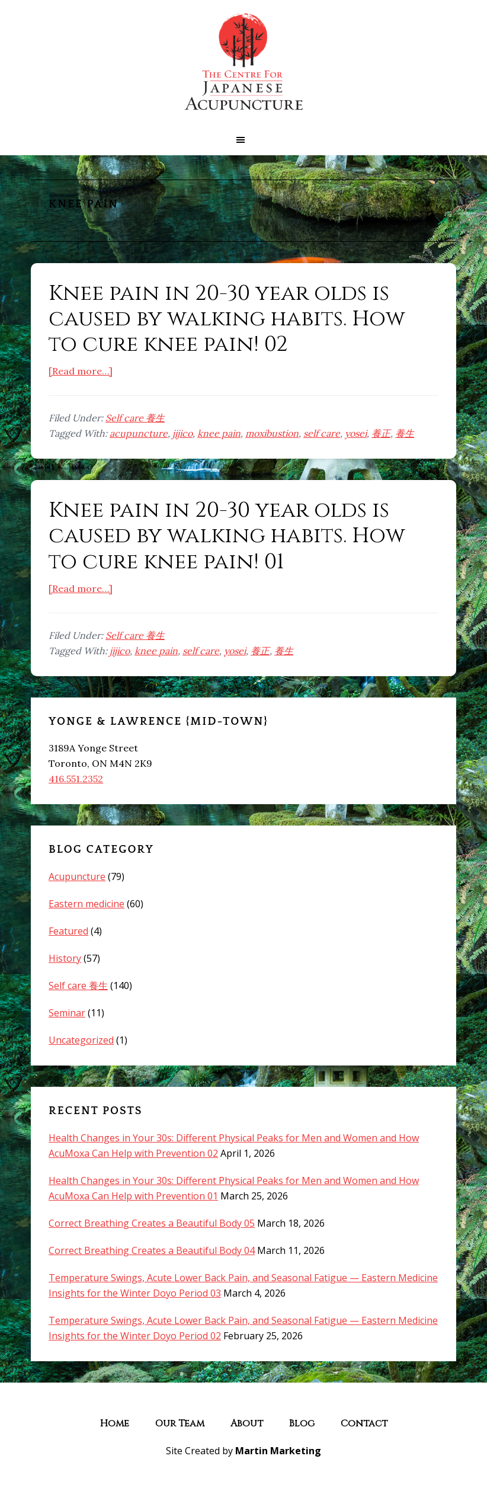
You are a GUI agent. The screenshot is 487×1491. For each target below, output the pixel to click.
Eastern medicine (86, 903)
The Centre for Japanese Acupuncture (243, 62)
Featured (68, 931)
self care (321, 433)
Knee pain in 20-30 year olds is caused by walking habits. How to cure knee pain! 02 (227, 319)
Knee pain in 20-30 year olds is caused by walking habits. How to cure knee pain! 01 (227, 535)
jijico (182, 433)
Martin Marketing (278, 1450)
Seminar (67, 1012)
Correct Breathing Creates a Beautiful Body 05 (152, 1223)
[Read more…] (81, 371)
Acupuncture (77, 876)
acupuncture (139, 433)
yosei (356, 433)
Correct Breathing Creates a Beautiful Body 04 (152, 1250)
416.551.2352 (76, 779)
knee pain (219, 433)
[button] (243, 139)
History (65, 958)
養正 (380, 433)
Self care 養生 (135, 418)
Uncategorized (81, 1040)
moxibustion (272, 433)
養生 (404, 433)
